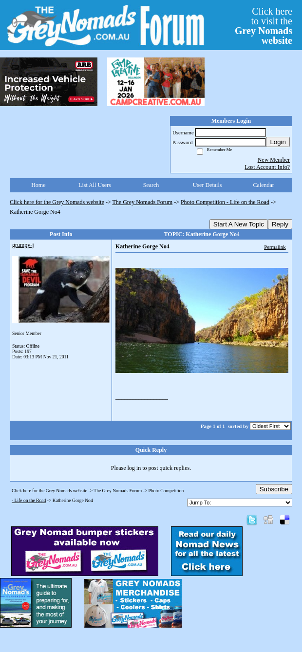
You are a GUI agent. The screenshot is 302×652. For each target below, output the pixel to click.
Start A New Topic (238, 224)
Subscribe (274, 489)
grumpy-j (23, 245)
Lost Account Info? (267, 167)
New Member (274, 159)
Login (278, 142)
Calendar (263, 185)
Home (38, 185)
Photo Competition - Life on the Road (225, 202)
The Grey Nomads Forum (143, 202)
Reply (280, 224)
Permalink (274, 247)
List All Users (94, 185)
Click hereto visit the (263, 26)
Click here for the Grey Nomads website (57, 202)
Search (151, 185)
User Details (207, 185)
